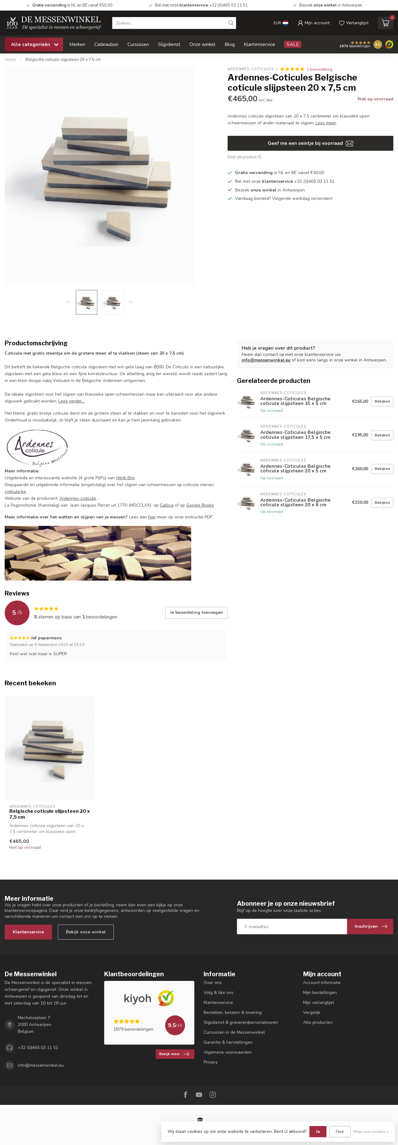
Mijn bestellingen (320, 993)
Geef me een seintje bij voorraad (310, 143)
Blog (229, 44)
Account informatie (322, 983)
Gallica (167, 505)
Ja (318, 1131)
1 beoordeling (319, 69)
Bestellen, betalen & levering (232, 1012)
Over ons (213, 983)
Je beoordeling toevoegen (196, 612)
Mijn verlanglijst (318, 1002)
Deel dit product (244, 156)
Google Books (200, 505)
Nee (340, 1131)
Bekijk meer (174, 1054)
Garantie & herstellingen (228, 1042)
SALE (293, 44)
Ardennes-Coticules (251, 69)
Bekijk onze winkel (86, 932)
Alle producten (318, 1022)
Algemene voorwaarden (228, 1052)
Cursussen (138, 44)
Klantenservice (259, 44)
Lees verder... (71, 401)
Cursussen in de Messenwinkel (234, 1032)
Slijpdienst (169, 44)
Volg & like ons (219, 993)
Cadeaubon (106, 44)
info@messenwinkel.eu (266, 360)
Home (10, 59)
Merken (77, 44)
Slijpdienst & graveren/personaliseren (241, 1022)
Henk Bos (125, 478)
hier (152, 517)
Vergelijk (311, 1012)
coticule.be (15, 491)
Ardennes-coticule (77, 498)
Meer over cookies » (371, 1131)
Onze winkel (202, 44)
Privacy (211, 1062)
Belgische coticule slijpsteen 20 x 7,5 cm (63, 59)
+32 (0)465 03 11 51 (38, 1048)
